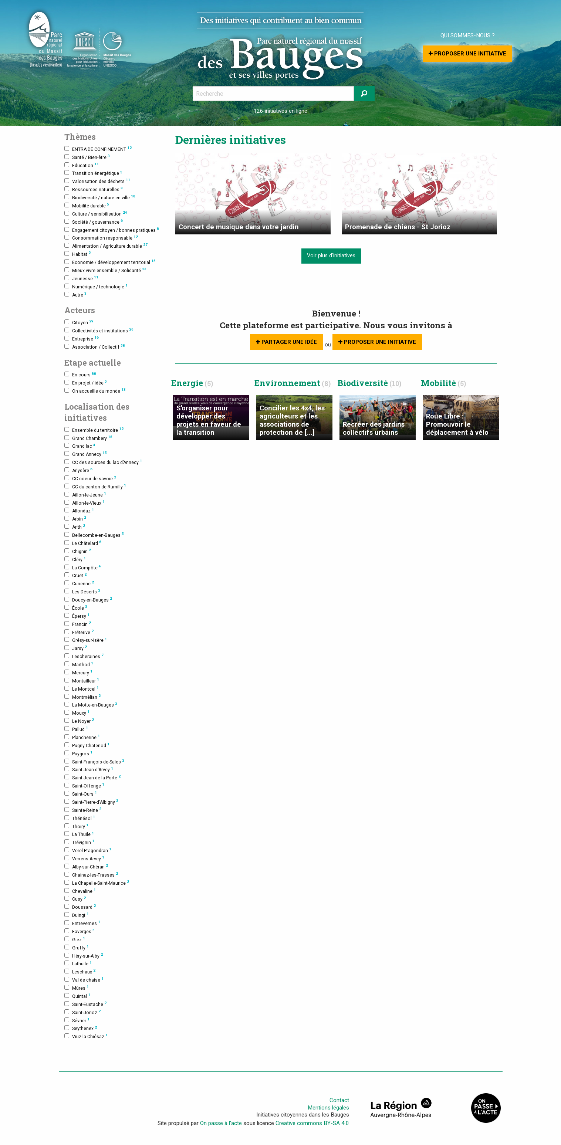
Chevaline (80, 891)
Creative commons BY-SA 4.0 (312, 1123)
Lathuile (78, 964)
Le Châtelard (82, 543)
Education (81, 165)
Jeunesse (81, 278)
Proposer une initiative (467, 53)
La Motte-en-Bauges (90, 705)
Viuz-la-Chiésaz (86, 1036)
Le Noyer (79, 721)
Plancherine (82, 737)
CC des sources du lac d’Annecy (103, 462)
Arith (74, 527)
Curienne (79, 583)
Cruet (75, 575)
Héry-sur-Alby (83, 955)
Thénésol (79, 818)
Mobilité (443, 382)
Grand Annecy (85, 454)
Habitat (77, 254)
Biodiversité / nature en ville (99, 197)
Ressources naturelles (93, 189)
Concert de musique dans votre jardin (239, 227)
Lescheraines (84, 656)
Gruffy (76, 947)
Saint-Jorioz (82, 1012)
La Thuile (79, 834)
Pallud (76, 729)
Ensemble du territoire (94, 430)
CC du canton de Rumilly (95, 486)
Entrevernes (82, 923)
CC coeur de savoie (90, 478)
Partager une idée (286, 342)
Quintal (77, 996)
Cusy (75, 899)
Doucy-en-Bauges (88, 599)
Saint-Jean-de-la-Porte (92, 777)
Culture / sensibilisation (95, 213)
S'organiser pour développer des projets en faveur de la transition (208, 420)
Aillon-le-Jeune (85, 494)
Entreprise (81, 338)
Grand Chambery (88, 438)
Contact (339, 1100)
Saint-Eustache (85, 1004)
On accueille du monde (95, 390)
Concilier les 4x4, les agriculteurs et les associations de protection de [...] (292, 420)
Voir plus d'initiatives (331, 256)
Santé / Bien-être (87, 157)
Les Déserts (82, 591)
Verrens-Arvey (84, 858)
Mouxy (76, 712)
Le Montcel (81, 688)
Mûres (76, 988)
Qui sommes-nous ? (467, 35)
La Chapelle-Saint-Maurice (96, 883)
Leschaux (79, 971)
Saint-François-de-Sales (94, 761)
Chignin (77, 551)
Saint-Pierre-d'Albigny (91, 802)
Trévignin (79, 842)
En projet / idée (85, 382)
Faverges (79, 931)
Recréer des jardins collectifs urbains (374, 428)
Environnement (292, 382)
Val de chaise (84, 979)
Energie (192, 382)
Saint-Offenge (84, 785)
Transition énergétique (93, 173)
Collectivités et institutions (99, 330)
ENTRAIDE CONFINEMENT (98, 149)
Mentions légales (328, 1108)
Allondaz (79, 511)
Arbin (75, 518)
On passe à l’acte (221, 1123)
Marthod (78, 664)
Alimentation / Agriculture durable (106, 246)
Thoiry (76, 826)
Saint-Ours (80, 793)
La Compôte (82, 567)
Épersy (76, 616)
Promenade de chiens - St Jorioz (397, 227)
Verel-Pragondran (87, 850)
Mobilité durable (86, 205)
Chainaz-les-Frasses (91, 874)
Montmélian (82, 697)
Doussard (80, 907)
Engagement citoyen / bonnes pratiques (111, 230)
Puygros (78, 753)
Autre (75, 294)
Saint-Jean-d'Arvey (88, 769)
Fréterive (79, 632)
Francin (77, 624)
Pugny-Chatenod (86, 745)
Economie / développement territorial (110, 262)
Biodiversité (369, 382)
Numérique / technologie (96, 286)
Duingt (76, 915)
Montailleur (81, 680)
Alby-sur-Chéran (86, 866)
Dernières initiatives (230, 139)
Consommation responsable (101, 238)
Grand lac (79, 446)
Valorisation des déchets (97, 181)
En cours (80, 375)
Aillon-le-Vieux (84, 502)
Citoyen (79, 322)
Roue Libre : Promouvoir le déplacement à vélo (457, 424)
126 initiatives (270, 111)
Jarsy (75, 648)
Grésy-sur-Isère (85, 640)
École (75, 607)
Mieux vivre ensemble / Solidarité (105, 270)
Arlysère (78, 470)
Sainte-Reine (82, 810)
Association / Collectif (94, 346)
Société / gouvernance (93, 222)
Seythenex (80, 1028)
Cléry (75, 559)
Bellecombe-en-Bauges (94, 535)
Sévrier (76, 1020)
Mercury (78, 672)
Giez (74, 939)
